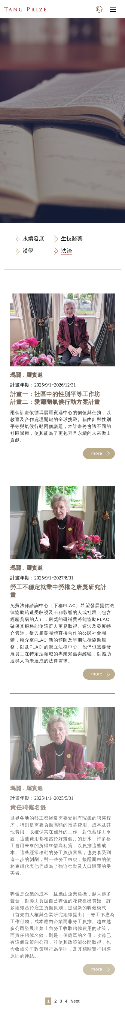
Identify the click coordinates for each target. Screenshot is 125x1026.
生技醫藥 (72, 239)
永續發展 (33, 239)
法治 (66, 251)
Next (74, 1001)
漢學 (28, 251)
